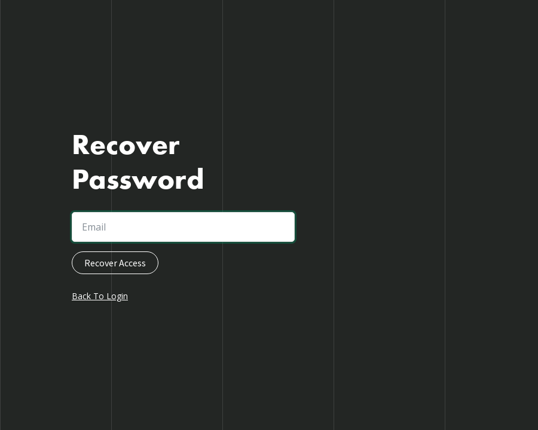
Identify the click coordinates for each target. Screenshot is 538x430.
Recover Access (115, 263)
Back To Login (100, 296)
